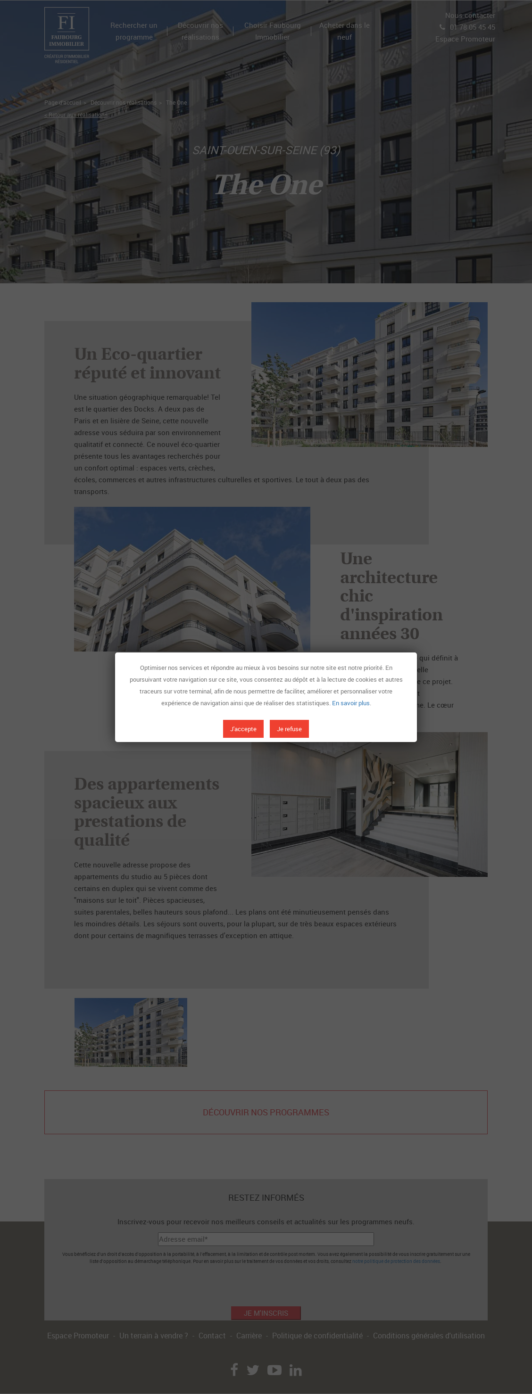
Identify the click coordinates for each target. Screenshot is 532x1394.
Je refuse (289, 729)
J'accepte (243, 729)
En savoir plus (351, 703)
